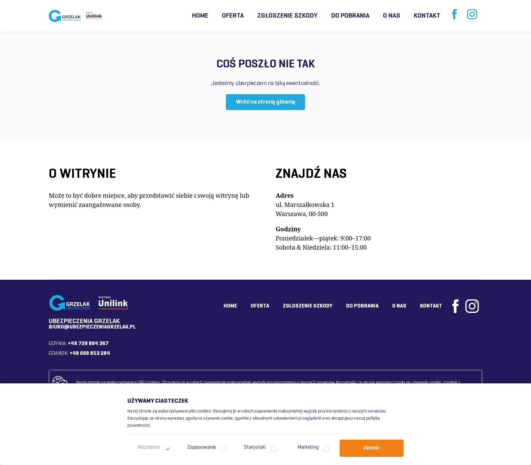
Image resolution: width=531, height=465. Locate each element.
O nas (391, 16)
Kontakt (427, 16)
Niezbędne (148, 447)
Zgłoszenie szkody (287, 16)
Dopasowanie (201, 447)
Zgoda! (371, 448)
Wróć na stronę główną (265, 102)
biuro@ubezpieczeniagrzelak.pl (92, 327)
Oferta (233, 16)
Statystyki (255, 447)
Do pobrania (350, 16)
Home (200, 16)
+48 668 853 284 (89, 353)
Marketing (308, 447)
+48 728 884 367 (88, 343)
